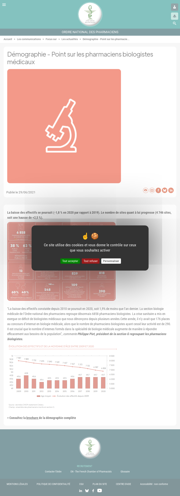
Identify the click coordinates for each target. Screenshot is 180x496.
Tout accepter (70, 261)
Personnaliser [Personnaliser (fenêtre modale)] (111, 261)
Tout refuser (91, 261)
